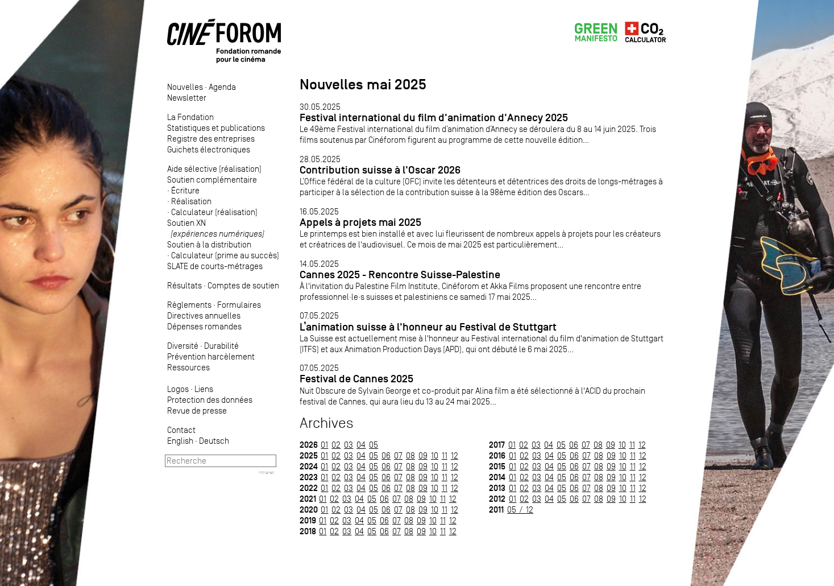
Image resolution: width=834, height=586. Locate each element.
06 (386, 455)
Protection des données (209, 400)
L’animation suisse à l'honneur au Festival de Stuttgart (428, 326)
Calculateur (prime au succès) (225, 255)
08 (410, 455)
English (180, 440)
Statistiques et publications (216, 128)
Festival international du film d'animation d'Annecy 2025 (434, 117)
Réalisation (191, 201)
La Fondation (190, 117)
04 (361, 444)
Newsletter (186, 97)
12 (454, 455)
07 (398, 455)
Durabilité (221, 345)
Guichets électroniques (208, 149)
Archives (327, 423)
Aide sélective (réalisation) (214, 169)
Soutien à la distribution (209, 244)
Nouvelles (185, 87)
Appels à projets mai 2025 (360, 222)
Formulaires (239, 304)
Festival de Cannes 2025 (356, 378)
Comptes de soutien (243, 285)
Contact (181, 430)
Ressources (188, 367)
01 (324, 444)
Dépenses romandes (204, 326)
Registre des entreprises (211, 138)
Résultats (184, 285)
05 (373, 444)
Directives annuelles (203, 315)
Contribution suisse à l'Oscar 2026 (380, 169)
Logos (178, 389)
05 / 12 (520, 509)
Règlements (189, 304)
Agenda (222, 87)
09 (423, 455)
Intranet (266, 472)
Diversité (182, 345)
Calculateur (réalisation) (214, 212)
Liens (203, 389)
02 (336, 444)
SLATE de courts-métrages (215, 266)
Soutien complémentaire (212, 179)
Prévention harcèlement (211, 356)
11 (444, 455)
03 (348, 444)
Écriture (185, 190)
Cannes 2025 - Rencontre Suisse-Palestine (400, 274)
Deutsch (214, 440)
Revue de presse (197, 410)
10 (434, 455)
